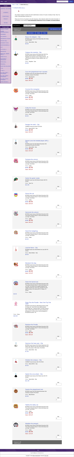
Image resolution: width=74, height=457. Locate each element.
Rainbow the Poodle (31, 324)
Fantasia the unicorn (31, 159)
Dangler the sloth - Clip (32, 124)
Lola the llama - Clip (31, 247)
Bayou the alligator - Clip (32, 37)
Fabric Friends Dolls (36, 455)
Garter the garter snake (32, 178)
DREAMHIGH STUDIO (5, 38)
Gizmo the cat (29, 193)
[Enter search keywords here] (62, 1)
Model (38, 33)
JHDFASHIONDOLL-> (5, 45)
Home (2, 1)
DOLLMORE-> (4, 36)
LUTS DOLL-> (4, 49)
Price (45, 33)
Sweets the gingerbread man (34, 389)
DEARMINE (3, 34)
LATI (2, 47)
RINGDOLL (3, 64)
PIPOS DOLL (3, 62)
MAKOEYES (3, 51)
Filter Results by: (16, 25)
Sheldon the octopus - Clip (33, 360)
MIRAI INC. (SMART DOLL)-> (5, 54)
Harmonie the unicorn (32, 212)
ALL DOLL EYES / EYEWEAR (4, 79)
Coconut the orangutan (32, 89)
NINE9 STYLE (4, 56)
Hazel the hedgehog (31, 231)
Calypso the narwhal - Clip (33, 52)
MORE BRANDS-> (5, 81)
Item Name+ (31, 33)
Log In (5, 1)
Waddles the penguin (31, 423)
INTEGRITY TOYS (4, 42)
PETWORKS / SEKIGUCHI (4, 59)
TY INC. (17, 4)
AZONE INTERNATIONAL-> (5, 32)
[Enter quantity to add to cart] (58, 47)
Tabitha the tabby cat (31, 405)
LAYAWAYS (5, 12)
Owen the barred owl (31, 282)
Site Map (6, 22)
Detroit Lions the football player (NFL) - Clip (37, 141)
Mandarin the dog (30, 263)
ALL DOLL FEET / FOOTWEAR (4, 73)
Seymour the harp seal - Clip (34, 343)
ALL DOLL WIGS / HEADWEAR (4, 76)
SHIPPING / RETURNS (6, 8)
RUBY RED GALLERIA (5, 66)
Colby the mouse (30, 108)
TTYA (2, 68)
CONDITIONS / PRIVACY (5, 18)
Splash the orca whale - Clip (34, 374)
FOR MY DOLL (4, 40)
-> (3, 70)
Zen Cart (46, 455)
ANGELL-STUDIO (4, 29)
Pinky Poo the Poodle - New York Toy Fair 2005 (38, 303)
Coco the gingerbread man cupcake (36, 71)
